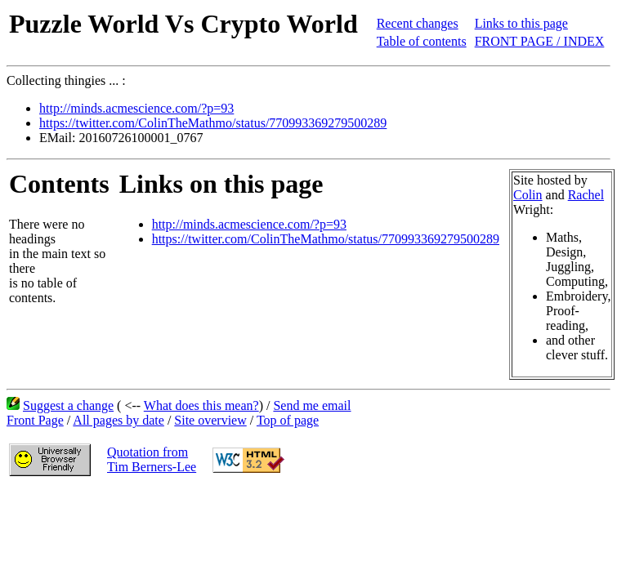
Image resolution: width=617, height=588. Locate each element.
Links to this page (521, 23)
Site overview (210, 420)
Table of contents (422, 41)
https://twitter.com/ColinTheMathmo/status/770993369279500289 (213, 123)
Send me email (312, 405)
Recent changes (417, 23)
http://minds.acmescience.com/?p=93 (136, 108)
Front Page (35, 420)
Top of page (288, 420)
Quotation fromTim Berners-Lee (151, 459)
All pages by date (118, 420)
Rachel (586, 195)
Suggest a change (68, 405)
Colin (528, 195)
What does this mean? (201, 405)
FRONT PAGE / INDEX (540, 41)
